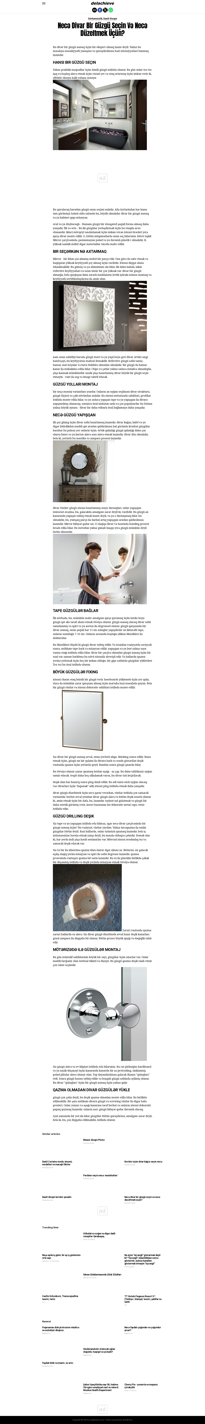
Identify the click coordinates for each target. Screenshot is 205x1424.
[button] (43, 3)
